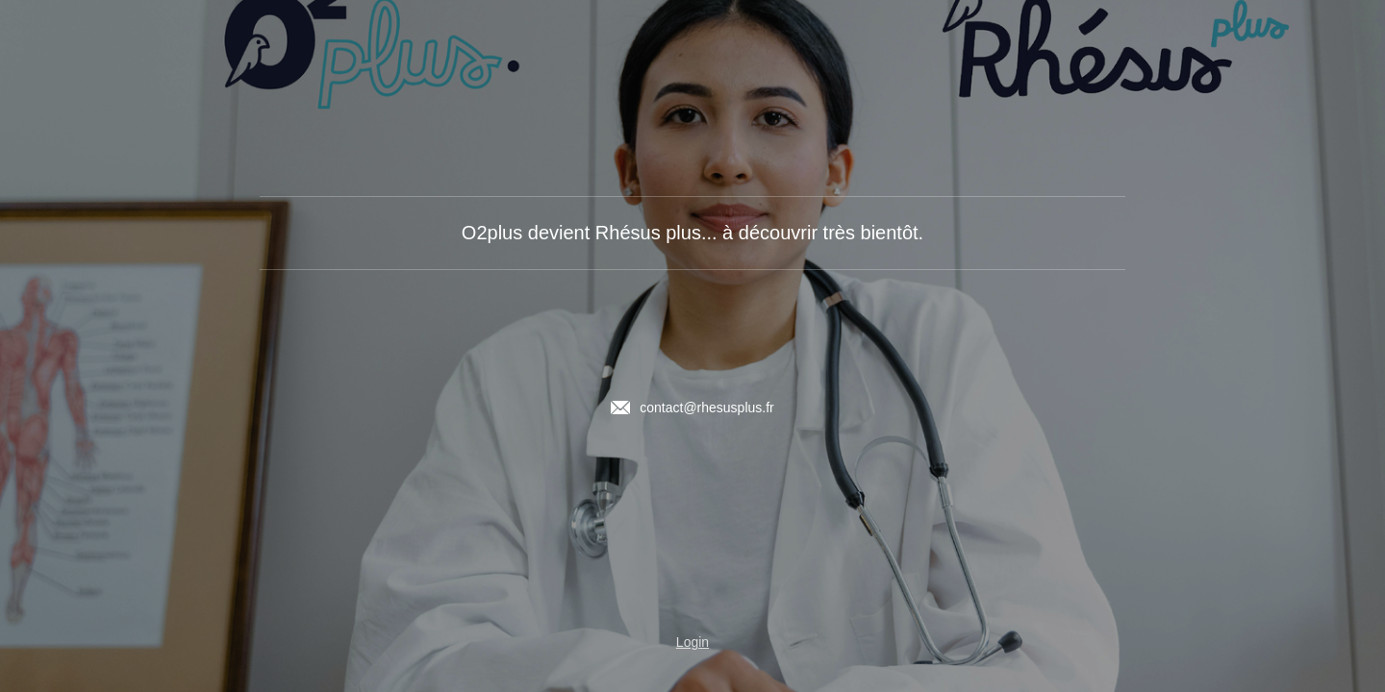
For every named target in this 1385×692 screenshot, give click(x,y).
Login (692, 642)
